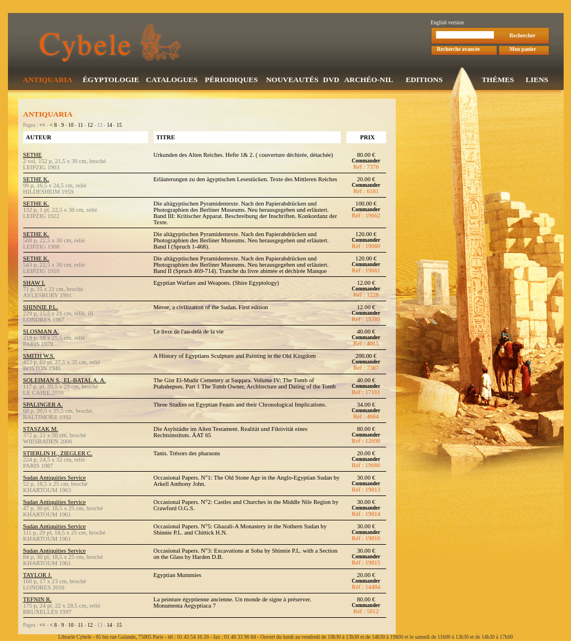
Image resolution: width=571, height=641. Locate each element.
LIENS (537, 80)
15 (119, 126)
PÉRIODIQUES (231, 80)
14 (109, 126)
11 (80, 126)
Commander (366, 162)
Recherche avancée (458, 50)
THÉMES (497, 80)
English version (447, 24)
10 (70, 126)
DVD (331, 80)
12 (89, 126)
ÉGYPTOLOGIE (111, 80)
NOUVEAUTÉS (292, 80)
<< (43, 126)
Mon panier (523, 50)
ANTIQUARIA (47, 80)
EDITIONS (423, 80)
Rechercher (523, 37)
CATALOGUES (171, 80)
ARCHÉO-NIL (369, 80)
